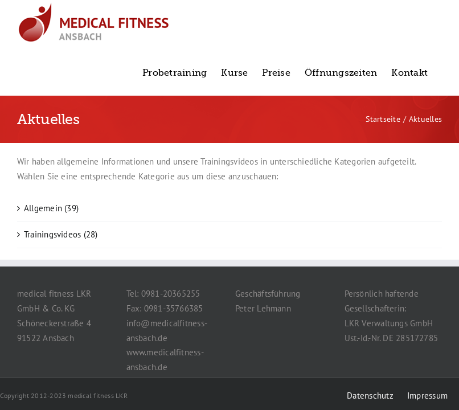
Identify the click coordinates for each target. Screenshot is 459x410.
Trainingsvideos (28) (61, 234)
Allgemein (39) (51, 208)
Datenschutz (370, 395)
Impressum (427, 395)
